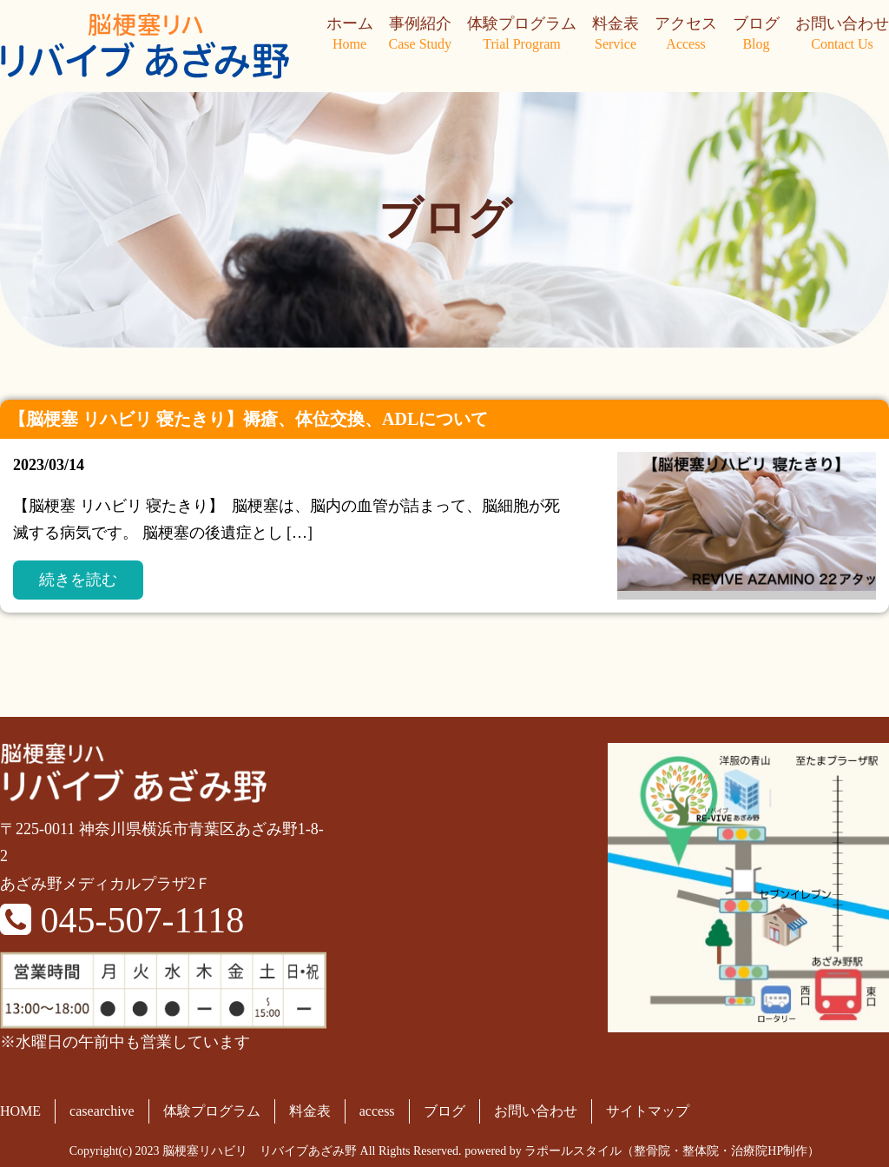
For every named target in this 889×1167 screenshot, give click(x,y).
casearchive (102, 1111)
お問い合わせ (842, 35)
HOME (20, 1111)
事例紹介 (420, 35)
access (377, 1111)
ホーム (349, 35)
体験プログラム (521, 35)
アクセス (686, 35)
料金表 (615, 35)
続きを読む (78, 579)
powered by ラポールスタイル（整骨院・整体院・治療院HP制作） (642, 1150)
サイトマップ (647, 1111)
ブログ (756, 35)
